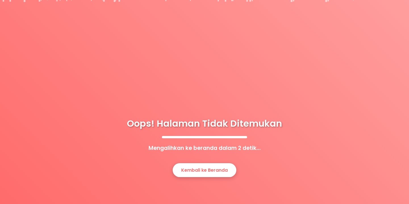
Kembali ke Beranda (204, 170)
